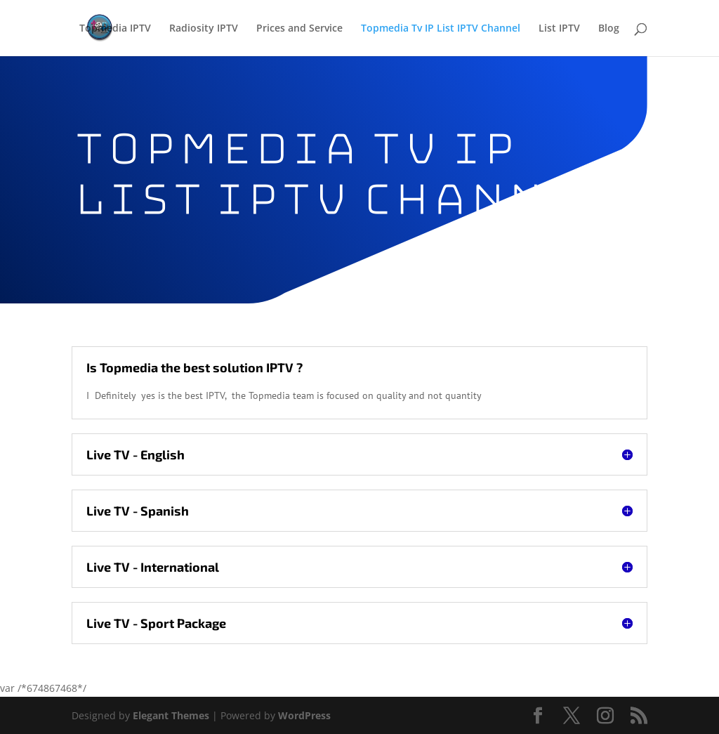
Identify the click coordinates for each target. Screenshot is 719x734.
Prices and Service (299, 28)
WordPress (304, 715)
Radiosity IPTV (203, 28)
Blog (608, 28)
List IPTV (559, 28)
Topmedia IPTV (115, 28)
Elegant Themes (171, 715)
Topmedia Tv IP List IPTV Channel (440, 28)
